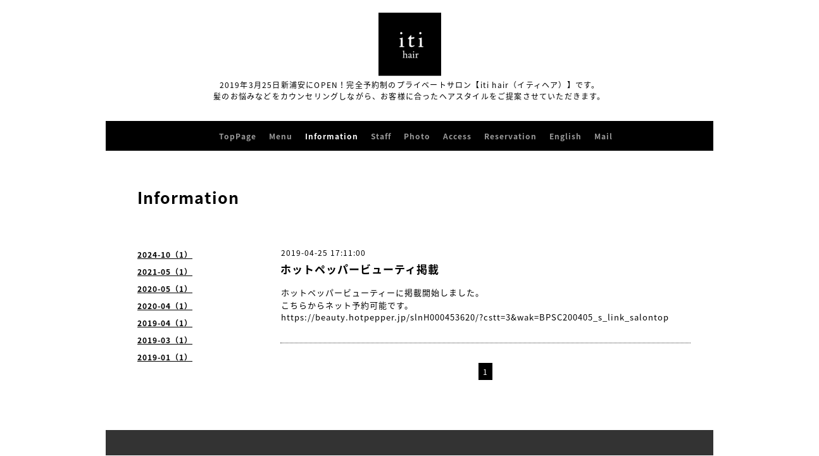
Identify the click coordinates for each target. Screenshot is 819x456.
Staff (381, 136)
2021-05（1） (164, 271)
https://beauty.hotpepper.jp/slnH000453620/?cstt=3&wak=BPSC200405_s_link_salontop (475, 317)
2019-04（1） (164, 323)
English (565, 136)
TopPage (237, 136)
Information (331, 136)
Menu (280, 136)
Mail (603, 136)
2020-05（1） (164, 288)
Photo (417, 136)
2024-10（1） (164, 254)
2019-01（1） (164, 357)
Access (457, 136)
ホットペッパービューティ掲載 (359, 269)
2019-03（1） (164, 340)
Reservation (510, 136)
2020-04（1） (164, 306)
